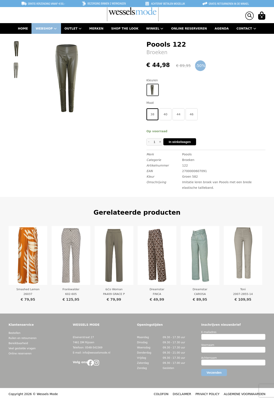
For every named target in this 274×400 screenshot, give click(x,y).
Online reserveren (20, 353)
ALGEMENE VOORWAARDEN (244, 394)
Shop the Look (124, 28)
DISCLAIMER (182, 394)
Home (23, 28)
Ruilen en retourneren (23, 338)
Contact (246, 28)
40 (165, 114)
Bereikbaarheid (18, 343)
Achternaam (209, 357)
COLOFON (161, 394)
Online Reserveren (189, 28)
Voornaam (207, 344)
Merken (96, 28)
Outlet (73, 28)
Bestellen (15, 333)
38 (152, 114)
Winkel (155, 28)
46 (192, 114)
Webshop (46, 28)
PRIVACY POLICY (207, 394)
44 (178, 114)
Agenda (222, 28)
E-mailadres (208, 332)
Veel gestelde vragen (22, 348)
